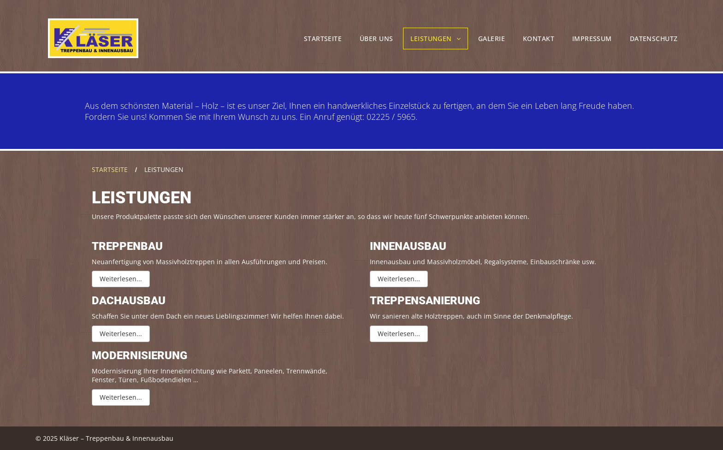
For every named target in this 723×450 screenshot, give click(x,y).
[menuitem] (324, 38)
